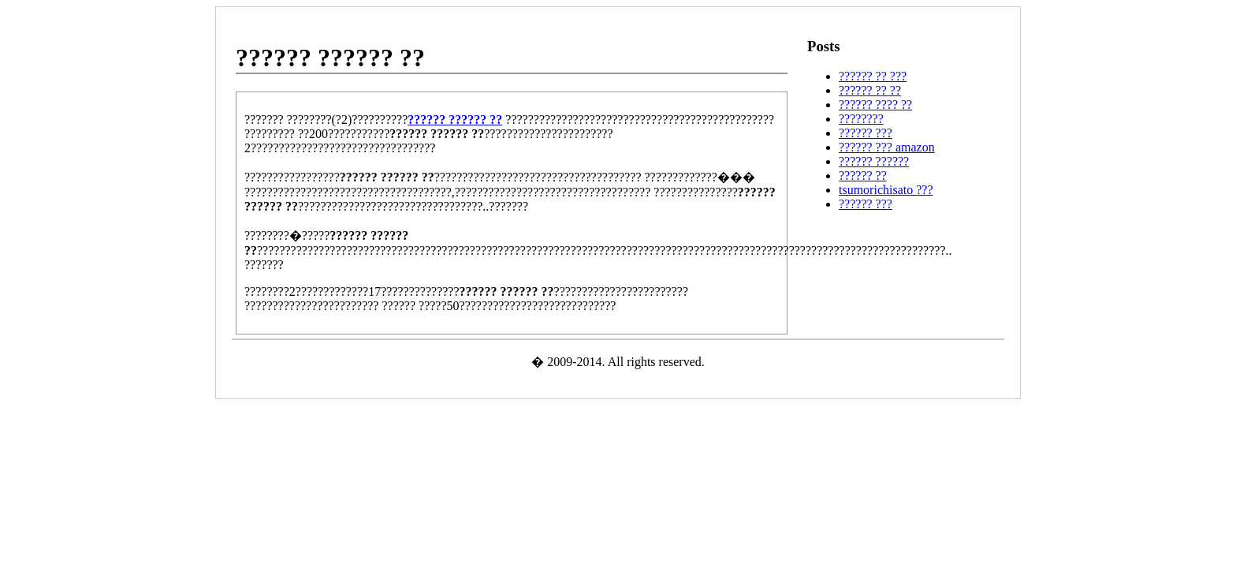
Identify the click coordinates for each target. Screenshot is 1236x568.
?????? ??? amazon (887, 147)
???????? (861, 118)
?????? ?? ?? (870, 90)
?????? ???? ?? (875, 104)
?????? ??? (865, 133)
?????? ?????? (874, 161)
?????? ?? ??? (873, 76)
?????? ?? (863, 175)
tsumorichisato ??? (886, 189)
